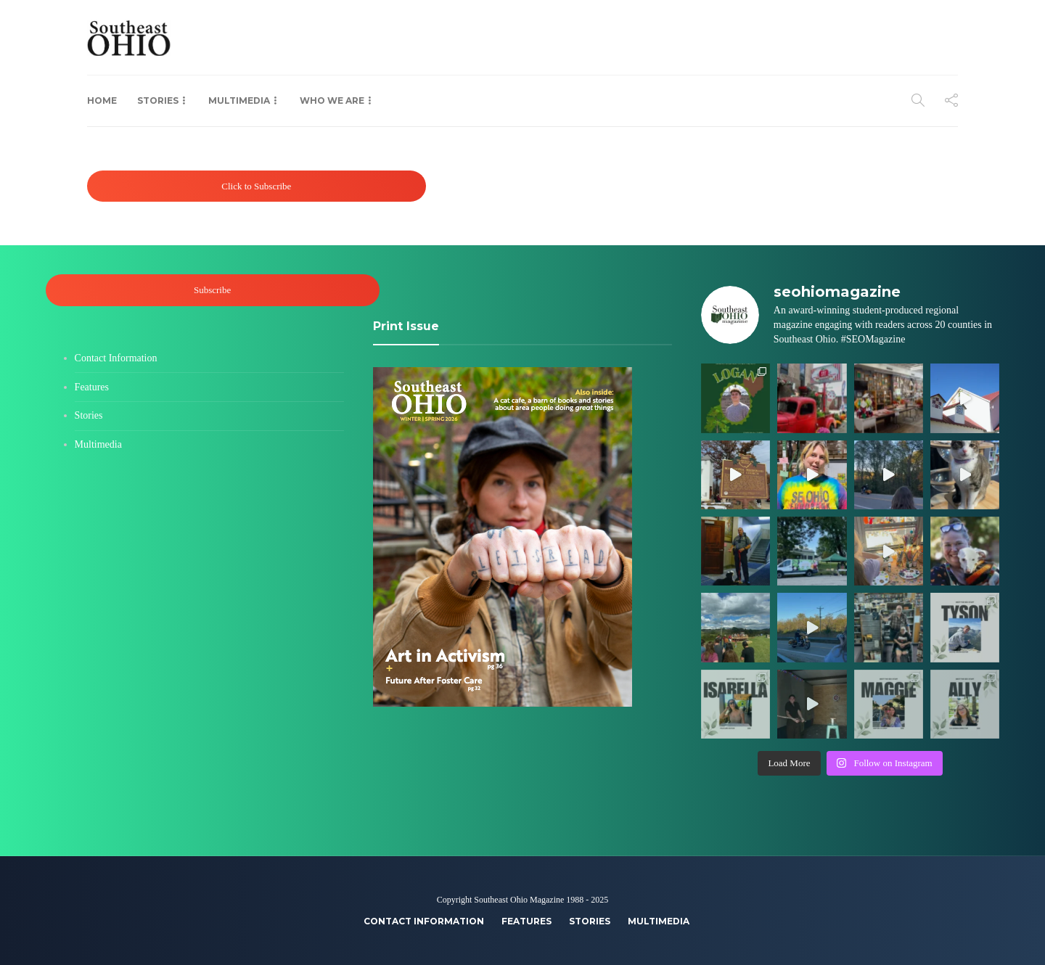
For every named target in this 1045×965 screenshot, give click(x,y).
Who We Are (332, 100)
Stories (158, 100)
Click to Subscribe (256, 186)
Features (92, 387)
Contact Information (116, 358)
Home (102, 100)
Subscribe (212, 289)
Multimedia (239, 100)
